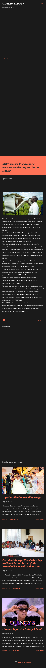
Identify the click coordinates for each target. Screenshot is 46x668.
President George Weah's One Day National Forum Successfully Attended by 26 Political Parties (22, 563)
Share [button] (39, 320)
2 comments (13, 519)
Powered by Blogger (23, 662)
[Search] (37, 3)
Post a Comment (15, 588)
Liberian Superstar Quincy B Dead (22, 629)
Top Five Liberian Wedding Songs (21, 497)
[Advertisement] (23, 33)
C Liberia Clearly (13, 3)
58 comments (14, 651)
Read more (40, 519)
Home (6, 58)
